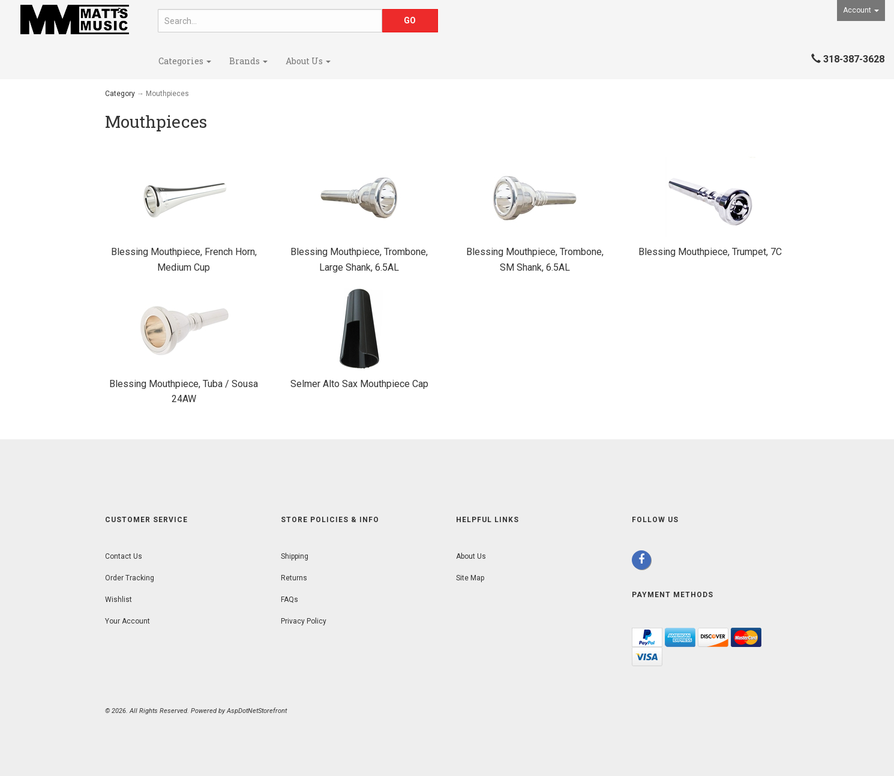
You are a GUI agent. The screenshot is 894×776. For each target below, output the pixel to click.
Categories (184, 61)
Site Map (470, 578)
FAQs (289, 599)
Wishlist (118, 599)
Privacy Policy (303, 621)
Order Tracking (129, 578)
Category (120, 93)
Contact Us (123, 556)
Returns (294, 578)
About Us (308, 61)
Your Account (127, 621)
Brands (248, 61)
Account (861, 10)
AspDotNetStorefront (257, 711)
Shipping (294, 556)
